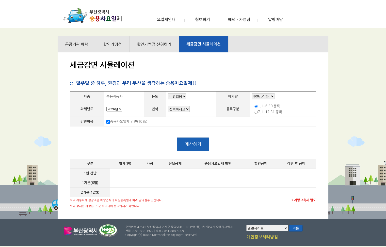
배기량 (233, 96)
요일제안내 (166, 19)
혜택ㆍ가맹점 (239, 19)
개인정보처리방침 (262, 237)
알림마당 (275, 19)
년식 (155, 109)
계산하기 (193, 144)
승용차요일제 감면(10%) (128, 121)
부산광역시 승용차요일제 (94, 15)
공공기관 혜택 (76, 44)
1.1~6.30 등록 (269, 106)
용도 (155, 96)
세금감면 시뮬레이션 (203, 44)
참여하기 (202, 19)
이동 (295, 228)
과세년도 (87, 109)
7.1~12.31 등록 (270, 112)
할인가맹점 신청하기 (154, 44)
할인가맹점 (112, 44)
